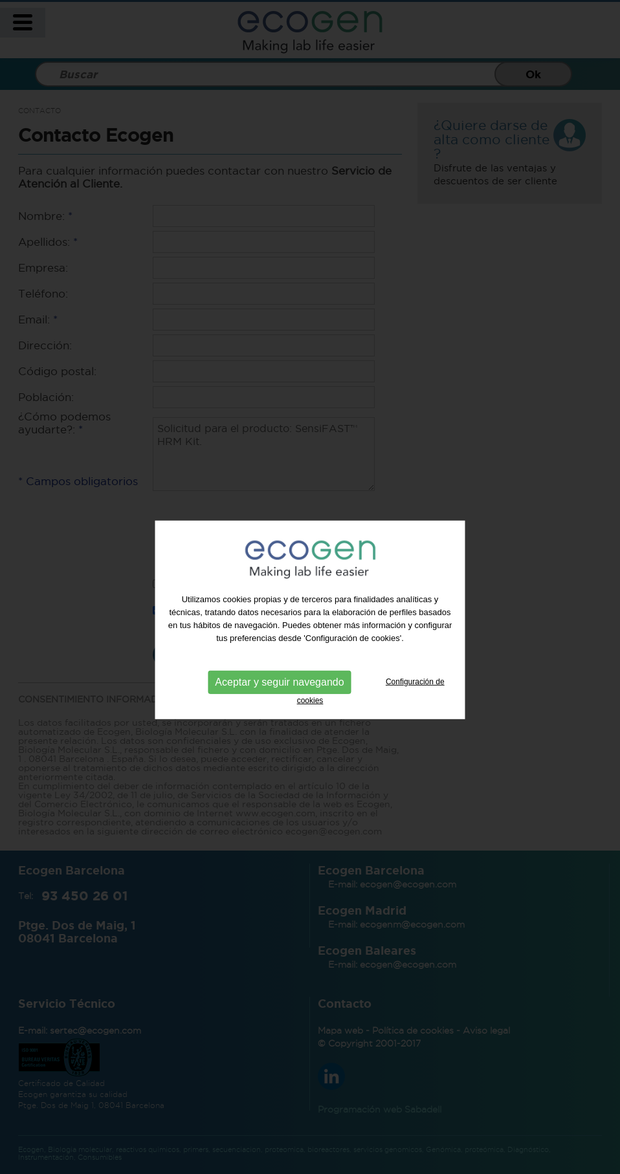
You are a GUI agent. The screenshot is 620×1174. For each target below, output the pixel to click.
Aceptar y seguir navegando (279, 691)
